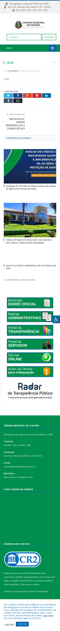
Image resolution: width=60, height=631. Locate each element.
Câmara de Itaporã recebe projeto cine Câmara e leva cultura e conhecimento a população (29, 247)
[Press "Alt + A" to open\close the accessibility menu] (56, 319)
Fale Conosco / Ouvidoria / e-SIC (18, 483)
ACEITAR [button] (22, 623)
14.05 (6, 84)
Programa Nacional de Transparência (31, 597)
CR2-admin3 (13, 77)
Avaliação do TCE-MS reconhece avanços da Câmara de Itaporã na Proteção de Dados (31, 193)
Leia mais (48, 615)
